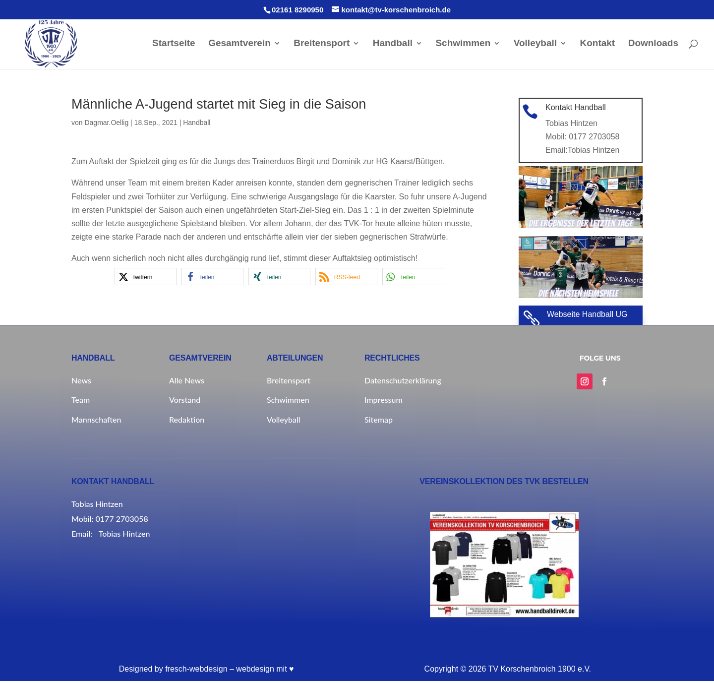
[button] (146, 278)
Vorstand (184, 401)
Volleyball (535, 46)
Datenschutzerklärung (402, 382)
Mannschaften (96, 421)
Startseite (173, 46)
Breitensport (322, 46)
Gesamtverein (239, 46)
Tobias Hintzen (593, 152)
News (81, 382)
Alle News (186, 382)
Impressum (383, 401)
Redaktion (186, 421)
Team (80, 401)
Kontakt (597, 46)
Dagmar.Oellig (106, 124)
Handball (393, 46)
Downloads (653, 46)
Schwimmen (462, 46)
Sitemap (378, 421)
